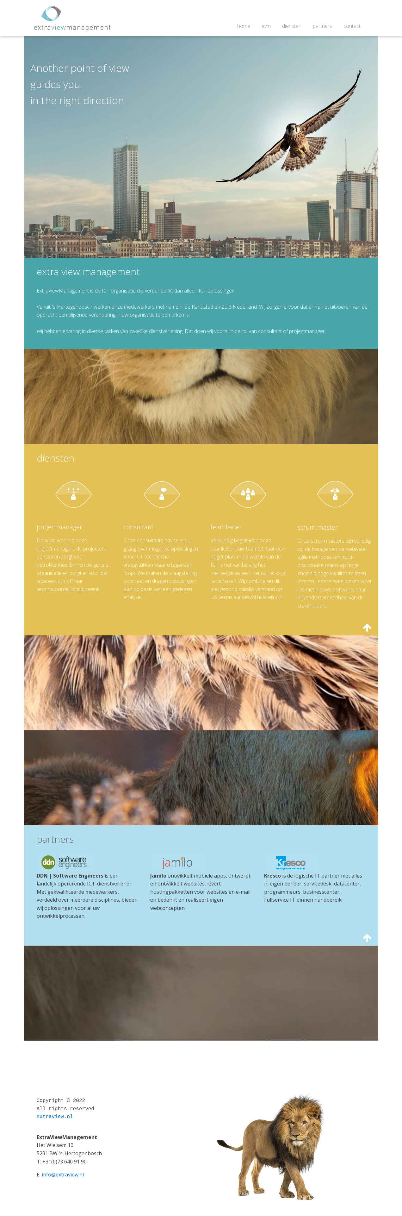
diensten (291, 25)
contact (352, 25)
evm (266, 25)
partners (322, 25)
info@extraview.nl (63, 1174)
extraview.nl (55, 1116)
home (243, 25)
